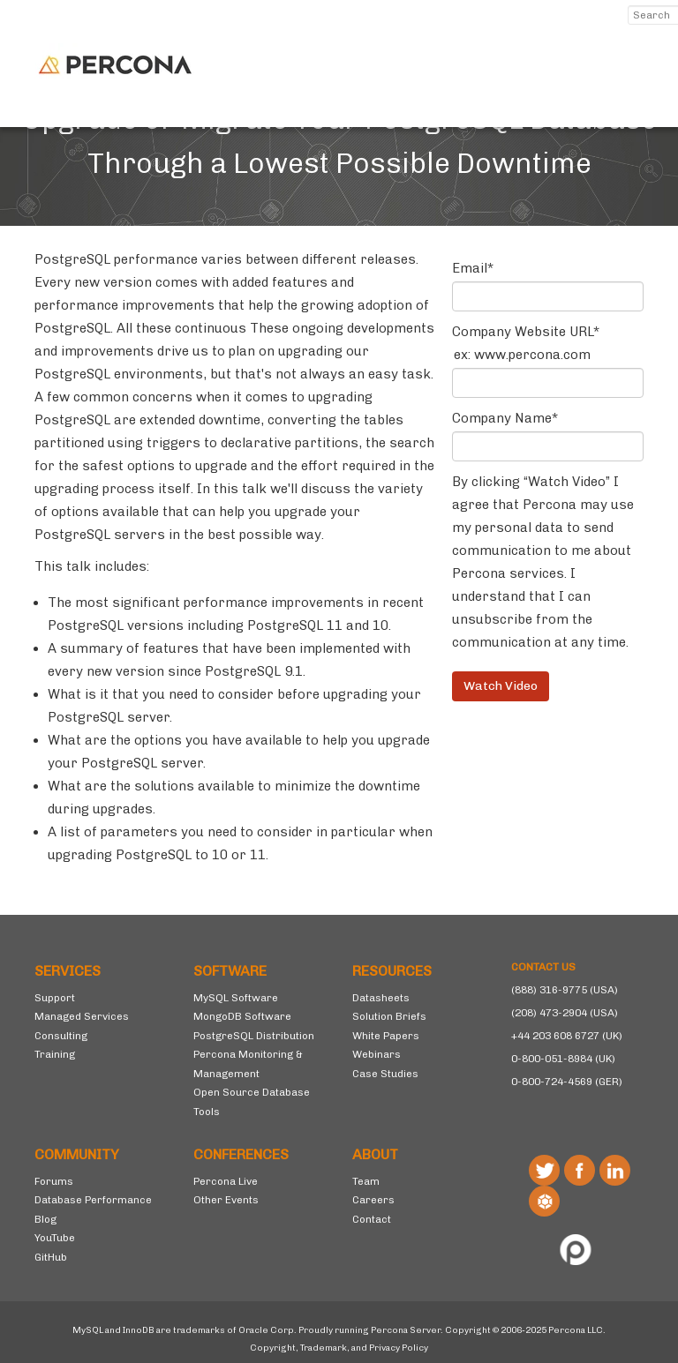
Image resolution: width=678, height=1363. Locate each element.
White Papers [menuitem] (385, 1036)
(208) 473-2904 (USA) (564, 1013)
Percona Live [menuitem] (225, 1181)
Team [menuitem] (366, 1181)
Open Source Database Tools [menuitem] (251, 1102)
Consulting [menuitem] (60, 1036)
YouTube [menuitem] (54, 1238)
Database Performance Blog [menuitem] (93, 1209)
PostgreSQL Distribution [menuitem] (253, 1036)
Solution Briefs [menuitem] (389, 1016)
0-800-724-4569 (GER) (566, 1081)
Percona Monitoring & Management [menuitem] (248, 1064)
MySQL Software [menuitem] (235, 998)
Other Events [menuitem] (226, 1200)
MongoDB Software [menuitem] (242, 1016)
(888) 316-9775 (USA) (564, 990)
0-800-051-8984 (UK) (563, 1058)
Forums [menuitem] (53, 1181)
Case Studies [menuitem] (385, 1073)
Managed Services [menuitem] (81, 1016)
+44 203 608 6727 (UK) (566, 1036)
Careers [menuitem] (373, 1200)
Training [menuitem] (54, 1054)
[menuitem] (100, 971)
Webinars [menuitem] (376, 1054)
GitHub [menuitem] (50, 1257)
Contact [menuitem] (371, 1219)
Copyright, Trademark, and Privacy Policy (339, 1348)
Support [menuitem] (54, 998)
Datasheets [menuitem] (381, 998)
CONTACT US (543, 967)
